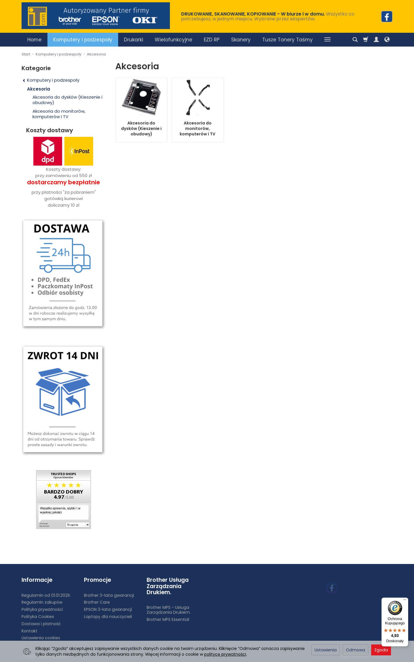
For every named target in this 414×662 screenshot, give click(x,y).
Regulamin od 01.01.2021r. (46, 595)
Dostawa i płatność (41, 624)
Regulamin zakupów (42, 602)
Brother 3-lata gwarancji (109, 595)
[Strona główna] (96, 15)
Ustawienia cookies (41, 638)
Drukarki (133, 39)
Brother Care (97, 602)
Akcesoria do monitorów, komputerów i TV (197, 128)
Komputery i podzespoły (82, 39)
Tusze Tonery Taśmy (287, 39)
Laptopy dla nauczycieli (108, 616)
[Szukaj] (355, 40)
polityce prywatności (225, 654)
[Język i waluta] (387, 40)
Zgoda (381, 650)
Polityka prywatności (42, 609)
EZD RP (212, 39)
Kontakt (29, 631)
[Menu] (404, 601)
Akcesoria (38, 89)
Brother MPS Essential (168, 619)
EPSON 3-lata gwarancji (108, 609)
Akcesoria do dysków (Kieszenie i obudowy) (141, 128)
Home (34, 39)
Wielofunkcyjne (173, 39)
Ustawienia (326, 650)
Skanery (241, 39)
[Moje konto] (376, 40)
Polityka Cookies (38, 616)
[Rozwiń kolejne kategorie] (327, 40)
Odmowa (355, 650)
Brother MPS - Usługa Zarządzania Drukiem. (169, 610)
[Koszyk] (365, 40)
